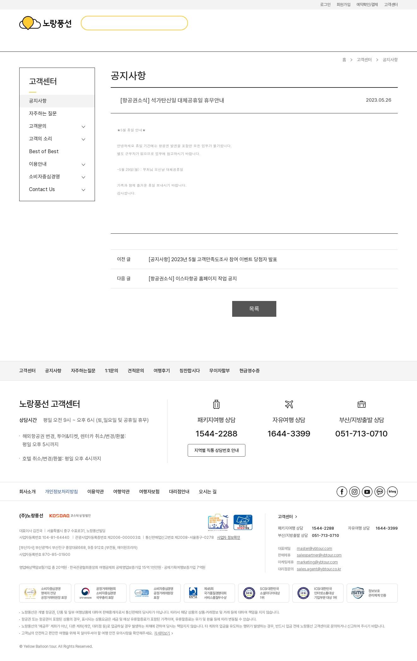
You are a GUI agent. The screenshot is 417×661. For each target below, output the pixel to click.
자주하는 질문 (43, 114)
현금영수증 (249, 371)
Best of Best (44, 151)
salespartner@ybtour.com (319, 555)
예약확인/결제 (367, 4)
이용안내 (38, 164)
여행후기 (162, 371)
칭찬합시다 (189, 371)
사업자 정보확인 (228, 537)
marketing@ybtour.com (317, 562)
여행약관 (121, 492)
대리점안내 (179, 492)
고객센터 (391, 4)
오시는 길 (208, 492)
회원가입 (343, 4)
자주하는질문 (83, 371)
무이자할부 (219, 371)
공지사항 (38, 101)
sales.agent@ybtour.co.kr (319, 569)
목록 (254, 308)
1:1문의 (111, 371)
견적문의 (136, 371)
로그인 (325, 4)
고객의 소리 (40, 139)
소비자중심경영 (44, 177)
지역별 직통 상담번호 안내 (216, 450)
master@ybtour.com (314, 548)
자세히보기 (162, 633)
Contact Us (42, 189)
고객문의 (38, 126)
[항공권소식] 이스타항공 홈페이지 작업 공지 (193, 279)
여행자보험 (149, 492)
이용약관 (95, 492)
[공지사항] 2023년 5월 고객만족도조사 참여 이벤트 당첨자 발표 (213, 259)
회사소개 (27, 492)
